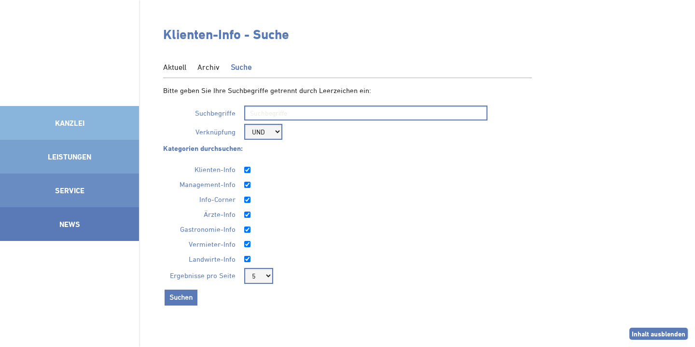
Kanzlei (69, 123)
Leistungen (69, 156)
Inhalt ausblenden (658, 334)
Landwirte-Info (212, 259)
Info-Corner (217, 199)
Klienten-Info (215, 169)
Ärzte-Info (220, 214)
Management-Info (208, 184)
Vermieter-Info (212, 244)
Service (69, 190)
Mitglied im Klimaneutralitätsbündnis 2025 (69, 291)
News (69, 224)
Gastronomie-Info (208, 229)
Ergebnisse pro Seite (203, 275)
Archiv (208, 67)
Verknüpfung (215, 132)
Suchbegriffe (215, 113)
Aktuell (174, 67)
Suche (241, 67)
